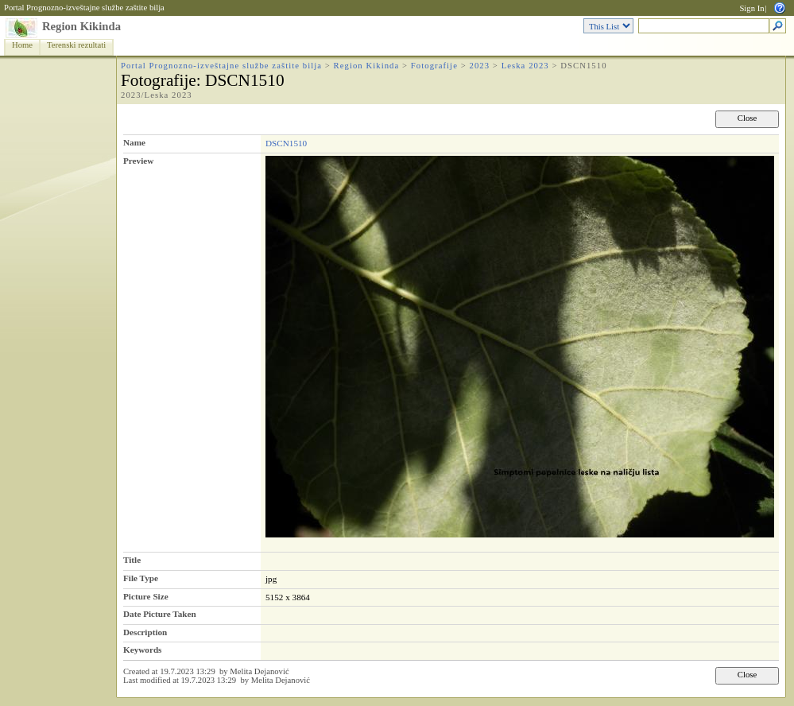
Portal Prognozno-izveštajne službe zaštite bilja (84, 7)
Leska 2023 (525, 65)
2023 (479, 65)
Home (22, 45)
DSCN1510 (286, 143)
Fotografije (434, 65)
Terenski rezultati (76, 45)
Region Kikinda (81, 26)
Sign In (751, 8)
